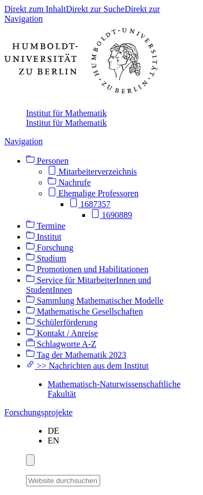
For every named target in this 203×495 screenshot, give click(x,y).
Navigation (23, 141)
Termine (46, 225)
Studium (46, 258)
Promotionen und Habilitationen (87, 269)
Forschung (50, 247)
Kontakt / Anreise (62, 333)
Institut (43, 236)
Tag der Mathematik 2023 (76, 354)
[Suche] (106, 478)
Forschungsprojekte (38, 412)
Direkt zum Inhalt (35, 9)
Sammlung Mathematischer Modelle (94, 300)
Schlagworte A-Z (61, 344)
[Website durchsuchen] (63, 480)
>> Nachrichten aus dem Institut (87, 365)
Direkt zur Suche (95, 9)
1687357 (89, 204)
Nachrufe (69, 182)
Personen (47, 160)
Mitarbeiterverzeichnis (92, 171)
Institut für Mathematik (66, 113)
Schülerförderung (61, 322)
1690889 (111, 215)
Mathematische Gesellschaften (84, 311)
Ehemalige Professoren (93, 193)
